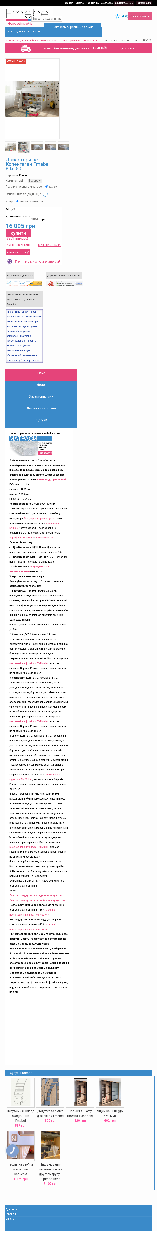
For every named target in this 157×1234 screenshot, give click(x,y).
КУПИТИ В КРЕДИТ (20, 250)
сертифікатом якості (21, 542)
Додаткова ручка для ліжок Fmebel (50, 1118)
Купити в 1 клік (50, 250)
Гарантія (68, 2)
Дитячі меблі (29, 39)
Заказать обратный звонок (79, 25)
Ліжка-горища (48, 39)
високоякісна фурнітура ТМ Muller (29, 668)
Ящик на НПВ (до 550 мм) (109, 1118)
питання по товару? (19, 257)
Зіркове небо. (60, 484)
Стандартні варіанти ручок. (40, 523)
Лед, (49, 484)
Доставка (108, 2)
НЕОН (41, 484)
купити (19, 238)
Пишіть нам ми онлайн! (34, 267)
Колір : (11, 206)
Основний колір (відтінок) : (24, 199)
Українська (143, 2)
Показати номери (139, 15)
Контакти (121, 2)
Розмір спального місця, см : (26, 192)
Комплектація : (17, 186)
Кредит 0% (93, 2)
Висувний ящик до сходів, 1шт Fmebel (21, 1121)
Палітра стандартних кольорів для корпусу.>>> (38, 905)
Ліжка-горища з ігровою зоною (80, 39)
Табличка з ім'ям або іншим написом (21, 1174)
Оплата (80, 2)
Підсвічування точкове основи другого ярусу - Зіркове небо (51, 1176)
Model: (12, 66)
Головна (11, 39)
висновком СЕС (46, 542)
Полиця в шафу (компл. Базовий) (80, 1118)
